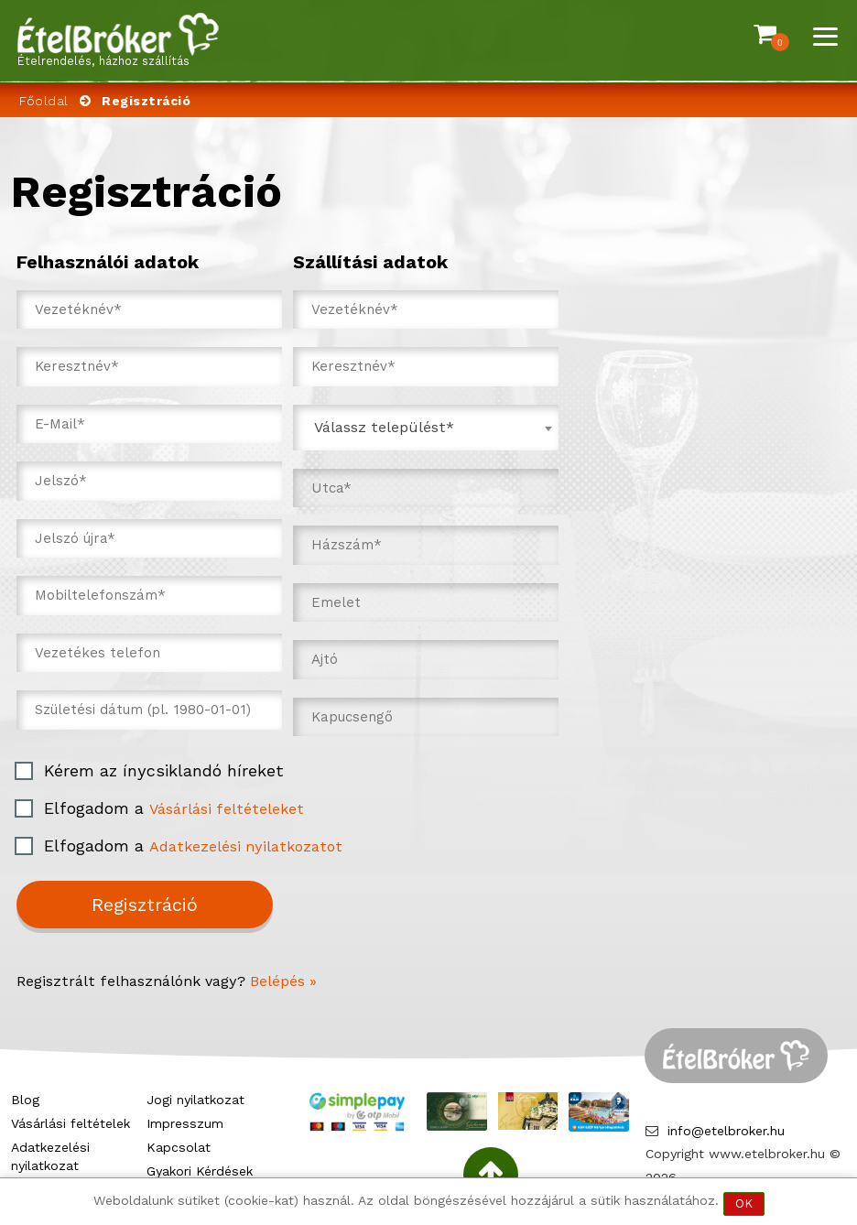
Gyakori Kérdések (199, 1171)
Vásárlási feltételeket (226, 809)
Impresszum (184, 1123)
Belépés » (283, 981)
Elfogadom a (174, 808)
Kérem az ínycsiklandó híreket (164, 770)
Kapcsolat (178, 1147)
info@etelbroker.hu (726, 1130)
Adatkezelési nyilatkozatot (245, 846)
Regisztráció (145, 905)
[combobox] (426, 427)
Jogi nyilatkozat (195, 1099)
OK (744, 1203)
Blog (25, 1099)
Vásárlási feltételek (70, 1123)
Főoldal (44, 100)
